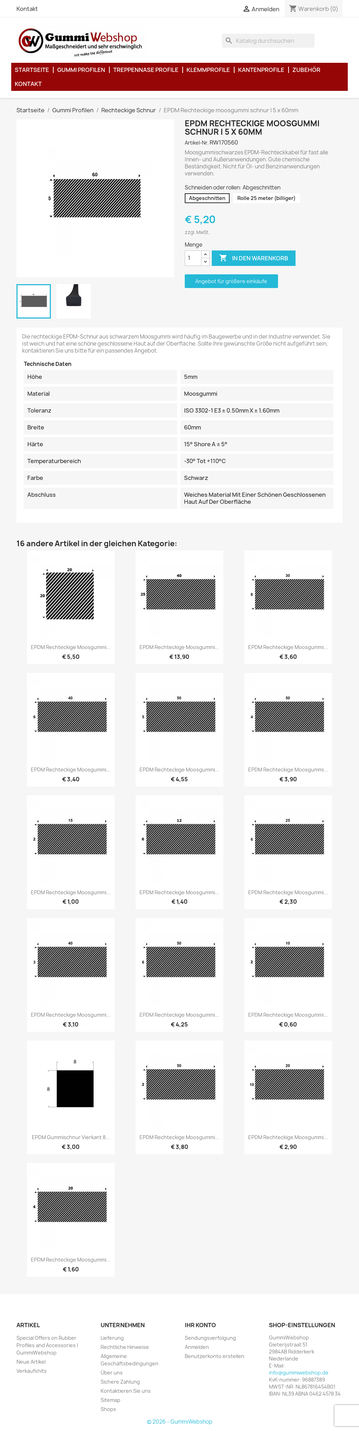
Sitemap (110, 1400)
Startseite (32, 70)
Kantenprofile (261, 70)
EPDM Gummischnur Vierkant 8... (71, 1137)
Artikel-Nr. (197, 142)
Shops (108, 1409)
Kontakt (27, 9)
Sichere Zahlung (120, 1381)
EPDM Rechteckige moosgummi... (70, 647)
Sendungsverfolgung (210, 1338)
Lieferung (112, 1338)
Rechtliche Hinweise (125, 1347)
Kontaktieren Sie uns (126, 1390)
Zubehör (306, 70)
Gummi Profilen (81, 70)
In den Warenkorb (253, 258)
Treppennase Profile (145, 70)
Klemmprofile (208, 70)
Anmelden (197, 1347)
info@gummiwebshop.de (298, 1372)
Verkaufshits (31, 1371)
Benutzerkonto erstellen (214, 1356)
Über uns (112, 1372)
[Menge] (193, 258)
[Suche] (268, 41)
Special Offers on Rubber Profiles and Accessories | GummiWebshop (47, 1345)
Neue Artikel (31, 1361)
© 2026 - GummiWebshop (179, 1421)
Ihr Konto (200, 1325)
